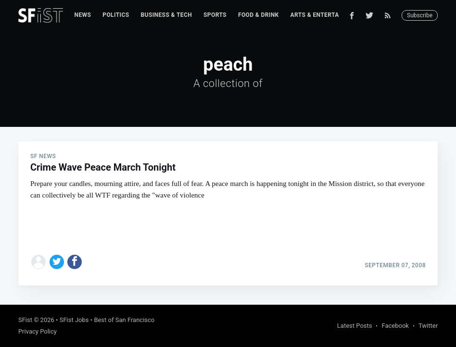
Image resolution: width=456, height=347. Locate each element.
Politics (115, 15)
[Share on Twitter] (57, 262)
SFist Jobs (74, 319)
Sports (215, 15)
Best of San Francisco (124, 319)
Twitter (428, 325)
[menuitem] (83, 15)
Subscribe (419, 15)
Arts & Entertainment (326, 15)
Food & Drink (258, 15)
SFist (25, 319)
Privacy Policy (37, 331)
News (83, 15)
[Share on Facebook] (74, 262)
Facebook (394, 325)
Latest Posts (354, 325)
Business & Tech (166, 15)
